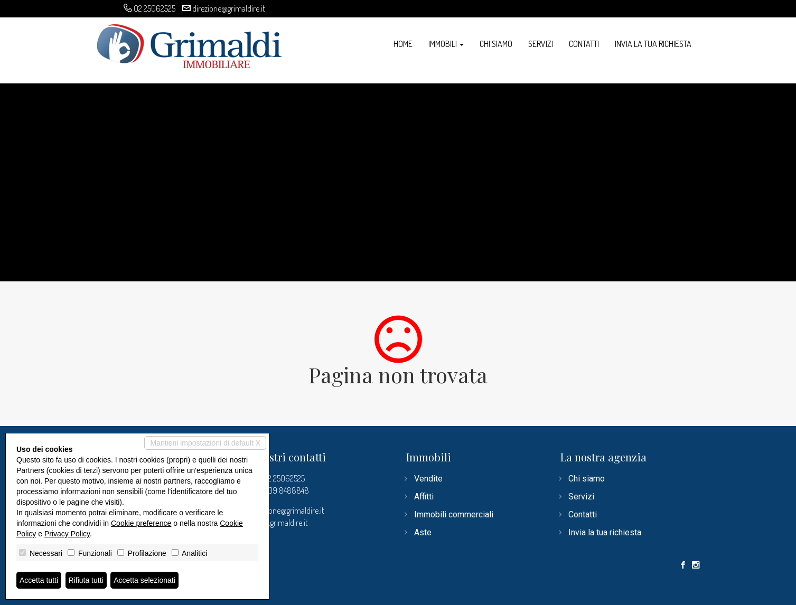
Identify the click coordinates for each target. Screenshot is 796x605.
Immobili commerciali (453, 514)
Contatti (584, 44)
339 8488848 (286, 490)
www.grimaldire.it (279, 522)
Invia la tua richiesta (653, 44)
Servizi (540, 44)
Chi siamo (496, 44)
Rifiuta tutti (86, 580)
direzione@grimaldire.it (228, 8)
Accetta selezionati (144, 580)
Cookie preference (141, 523)
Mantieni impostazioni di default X (205, 443)
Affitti (424, 496)
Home (403, 44)
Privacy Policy (67, 534)
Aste (423, 532)
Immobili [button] (446, 44)
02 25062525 (154, 8)
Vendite (428, 479)
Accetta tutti (39, 580)
